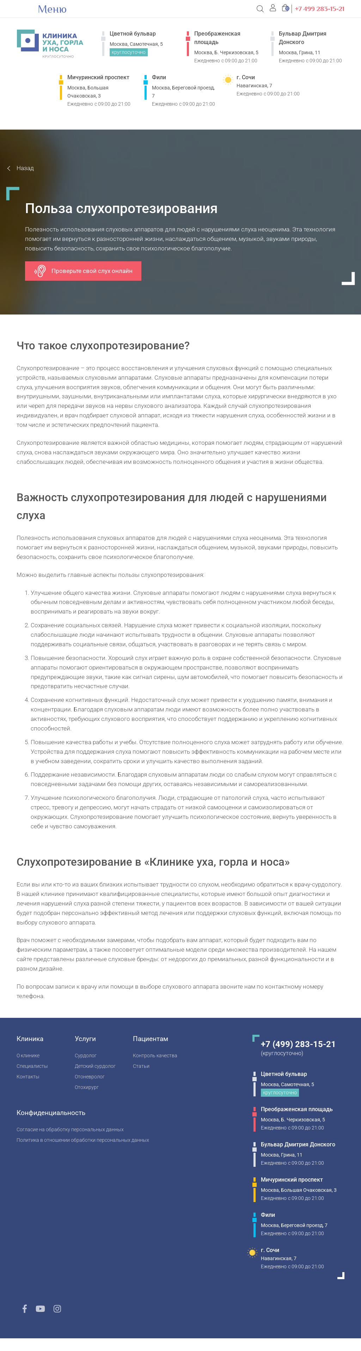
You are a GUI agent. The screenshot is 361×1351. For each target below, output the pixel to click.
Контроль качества (155, 1056)
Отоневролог (90, 1077)
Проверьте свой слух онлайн (83, 271)
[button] (273, 9)
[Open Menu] (24, 8)
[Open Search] (261, 9)
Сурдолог (86, 1056)
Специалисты (32, 1066)
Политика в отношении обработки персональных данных (83, 1140)
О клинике (28, 1056)
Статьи (141, 1066)
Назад (25, 168)
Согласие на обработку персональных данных (70, 1130)
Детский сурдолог (95, 1066)
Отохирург (87, 1087)
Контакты (28, 1077)
